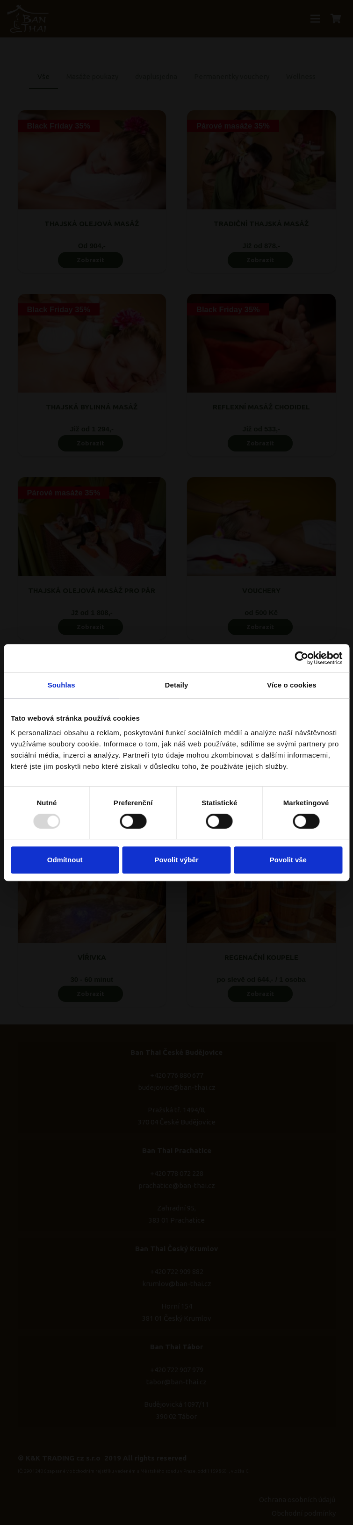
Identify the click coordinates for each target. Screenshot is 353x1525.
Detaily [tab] (176, 685)
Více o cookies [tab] (292, 685)
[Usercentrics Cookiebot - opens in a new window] (301, 658)
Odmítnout (65, 860)
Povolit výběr (176, 860)
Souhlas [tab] (61, 685)
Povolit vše (288, 860)
